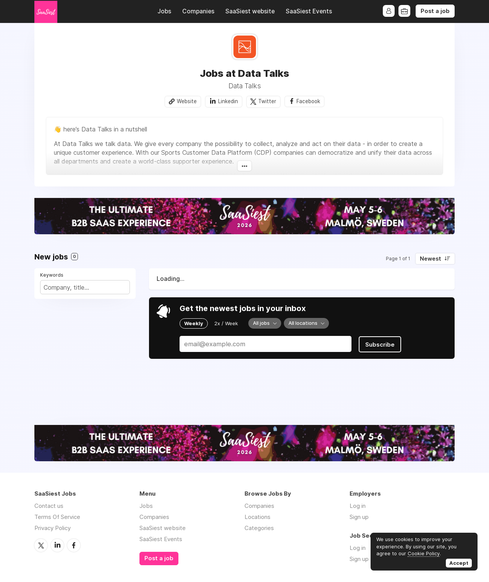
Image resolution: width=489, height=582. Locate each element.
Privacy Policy (52, 528)
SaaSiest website (250, 11)
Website (186, 101)
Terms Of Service (57, 517)
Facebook (308, 101)
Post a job (435, 11)
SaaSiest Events (309, 11)
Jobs (164, 11)
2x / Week (226, 323)
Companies (198, 11)
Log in (358, 506)
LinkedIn (57, 545)
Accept (458, 563)
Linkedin (227, 101)
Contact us (48, 506)
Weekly (193, 323)
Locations (257, 517)
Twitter (267, 101)
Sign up (359, 517)
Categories (259, 528)
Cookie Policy (424, 553)
